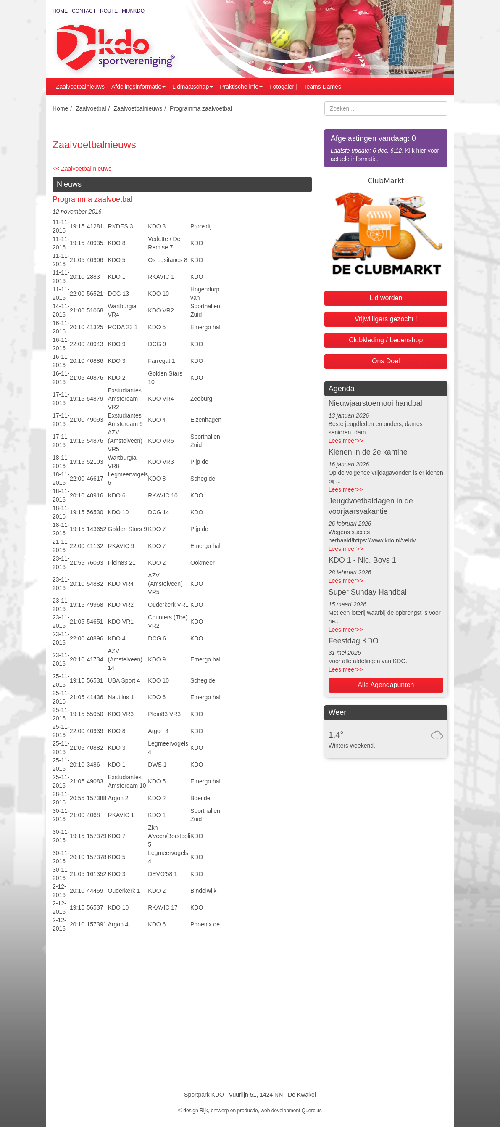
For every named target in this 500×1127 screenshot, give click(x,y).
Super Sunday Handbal (368, 592)
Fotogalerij (283, 86)
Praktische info (241, 86)
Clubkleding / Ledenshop (386, 340)
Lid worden (385, 298)
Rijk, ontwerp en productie (229, 1111)
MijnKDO (133, 11)
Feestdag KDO (354, 641)
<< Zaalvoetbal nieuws (82, 168)
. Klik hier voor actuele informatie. (386, 147)
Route (109, 11)
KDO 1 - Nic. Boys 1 (362, 560)
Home (60, 11)
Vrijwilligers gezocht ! (386, 319)
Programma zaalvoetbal (201, 108)
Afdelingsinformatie (138, 86)
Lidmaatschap (192, 86)
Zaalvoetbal (91, 108)
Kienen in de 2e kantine (368, 452)
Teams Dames (322, 86)
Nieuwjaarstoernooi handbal (375, 403)
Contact (84, 11)
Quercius (312, 1111)
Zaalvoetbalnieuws (80, 86)
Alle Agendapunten (386, 684)
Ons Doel (386, 361)
